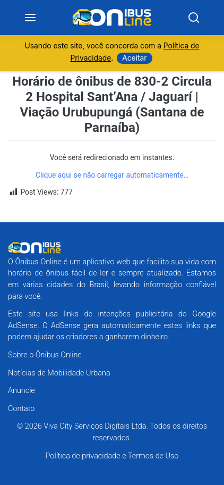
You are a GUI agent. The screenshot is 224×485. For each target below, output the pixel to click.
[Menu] (30, 17)
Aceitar (134, 58)
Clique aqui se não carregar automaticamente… (112, 175)
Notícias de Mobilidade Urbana (59, 373)
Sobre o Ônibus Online (45, 354)
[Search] (193, 17)
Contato (21, 408)
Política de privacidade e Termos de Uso (112, 456)
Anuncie (21, 390)
